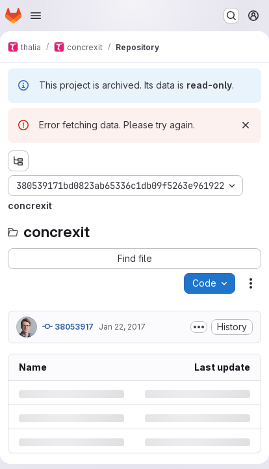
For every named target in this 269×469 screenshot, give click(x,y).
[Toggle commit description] (198, 327)
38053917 (68, 326)
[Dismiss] (245, 125)
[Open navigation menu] (35, 15)
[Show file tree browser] (18, 160)
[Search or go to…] (231, 15)
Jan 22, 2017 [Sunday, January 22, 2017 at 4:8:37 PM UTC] (122, 327)
